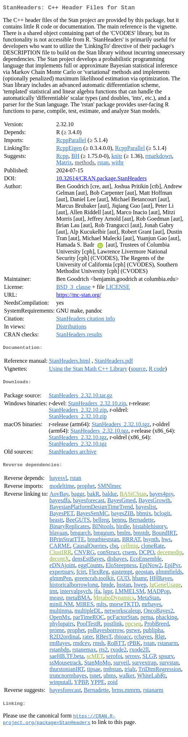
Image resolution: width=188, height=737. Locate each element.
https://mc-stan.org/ (78, 296)
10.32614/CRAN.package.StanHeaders (101, 180)
